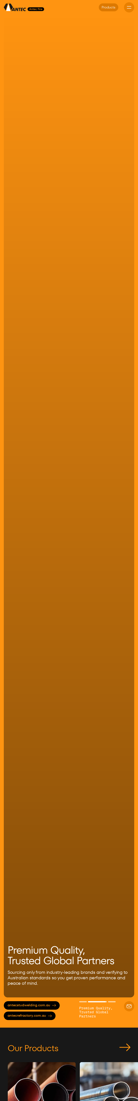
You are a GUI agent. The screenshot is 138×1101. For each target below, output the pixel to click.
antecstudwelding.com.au (32, 1005)
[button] (13, 506)
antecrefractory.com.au (30, 1015)
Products (108, 7)
